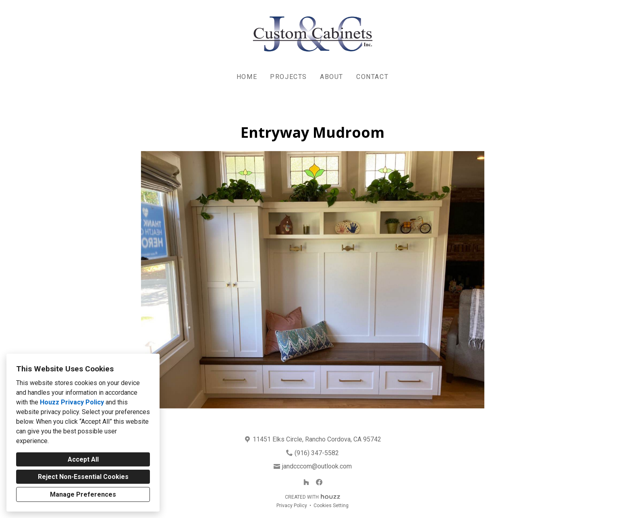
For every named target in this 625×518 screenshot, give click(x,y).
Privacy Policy (291, 505)
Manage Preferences (83, 494)
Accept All (83, 459)
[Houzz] (306, 482)
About (331, 77)
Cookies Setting (331, 505)
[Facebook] (319, 482)
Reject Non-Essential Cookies (83, 477)
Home (247, 77)
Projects (288, 77)
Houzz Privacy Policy (72, 402)
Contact (372, 77)
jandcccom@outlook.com (317, 466)
